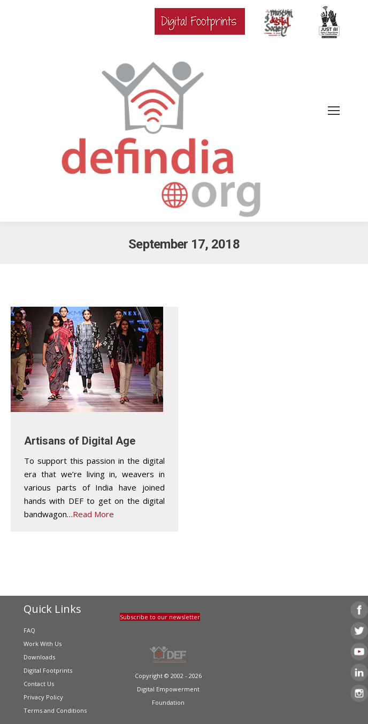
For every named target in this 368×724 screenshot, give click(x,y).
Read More (93, 514)
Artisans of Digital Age (79, 440)
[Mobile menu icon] (333, 110)
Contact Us (39, 684)
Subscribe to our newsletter (160, 617)
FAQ (29, 630)
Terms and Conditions (55, 710)
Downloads (39, 657)
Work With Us (43, 644)
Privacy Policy (43, 697)
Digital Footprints (48, 670)
